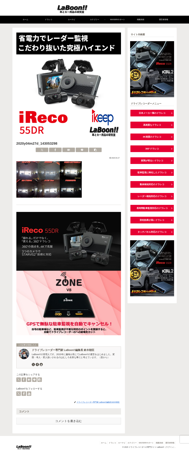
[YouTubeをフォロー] (41, 364)
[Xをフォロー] (33, 364)
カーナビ (119, 443)
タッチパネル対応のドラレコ (152, 233)
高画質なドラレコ (152, 125)
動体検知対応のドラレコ (152, 185)
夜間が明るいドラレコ (152, 161)
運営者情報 (169, 443)
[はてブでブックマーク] (68, 150)
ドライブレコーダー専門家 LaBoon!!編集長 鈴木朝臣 (63, 350)
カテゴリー (130, 443)
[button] (95, 150)
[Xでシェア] (42, 150)
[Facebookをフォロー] (37, 364)
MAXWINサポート (144, 443)
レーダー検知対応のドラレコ (152, 197)
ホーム (100, 443)
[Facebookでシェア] (55, 150)
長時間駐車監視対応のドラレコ (152, 209)
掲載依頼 (158, 443)
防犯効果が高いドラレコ (152, 221)
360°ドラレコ (152, 149)
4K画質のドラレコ (152, 137)
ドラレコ (109, 443)
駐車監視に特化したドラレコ (152, 173)
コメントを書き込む (68, 421)
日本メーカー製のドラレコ (152, 113)
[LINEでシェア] (82, 150)
